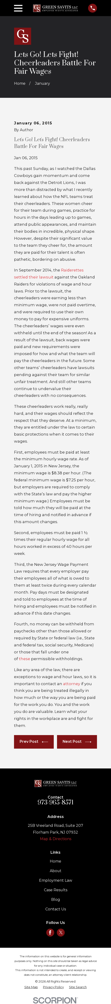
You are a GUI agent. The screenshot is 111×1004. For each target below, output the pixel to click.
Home (55, 861)
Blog (55, 899)
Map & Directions (55, 839)
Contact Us (55, 909)
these (25, 658)
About (55, 871)
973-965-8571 (55, 803)
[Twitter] (61, 932)
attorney (72, 683)
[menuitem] (31, 987)
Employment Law (55, 880)
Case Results (55, 890)
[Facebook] (50, 932)
